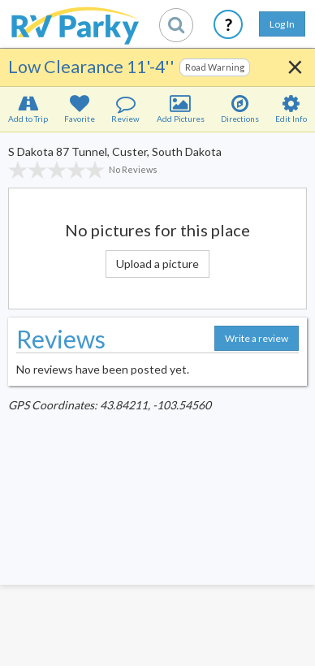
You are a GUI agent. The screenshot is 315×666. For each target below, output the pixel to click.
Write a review (256, 338)
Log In (282, 24)
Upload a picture (157, 263)
